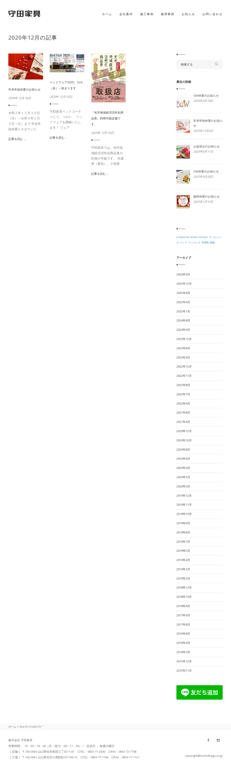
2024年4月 (183, 330)
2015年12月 (184, 661)
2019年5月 (183, 551)
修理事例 (167, 14)
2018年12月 (184, 587)
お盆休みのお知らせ (206, 146)
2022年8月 (183, 385)
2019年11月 (184, 505)
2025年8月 (183, 293)
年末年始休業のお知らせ (24, 89)
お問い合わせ (212, 14)
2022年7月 (183, 394)
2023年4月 (183, 357)
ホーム (107, 14)
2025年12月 (184, 284)
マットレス (194, 242)
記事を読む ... (17, 139)
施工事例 (147, 14)
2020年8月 (183, 449)
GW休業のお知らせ (206, 95)
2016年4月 (183, 643)
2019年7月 (183, 542)
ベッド (183, 242)
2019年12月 (184, 496)
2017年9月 (183, 615)
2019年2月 (183, 578)
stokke (194, 237)
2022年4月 (183, 403)
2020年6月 (183, 458)
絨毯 (212, 242)
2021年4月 (183, 422)
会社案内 (126, 14)
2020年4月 (183, 468)
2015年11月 (184, 670)
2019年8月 (183, 532)
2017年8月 (183, 624)
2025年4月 (183, 302)
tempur (203, 237)
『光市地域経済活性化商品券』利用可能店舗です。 (107, 118)
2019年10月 (184, 514)
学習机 (205, 242)
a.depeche (182, 237)
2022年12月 (184, 366)
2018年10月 (184, 597)
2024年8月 (183, 320)
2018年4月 (183, 606)
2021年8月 (183, 412)
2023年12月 (184, 339)
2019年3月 (183, 569)
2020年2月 (183, 486)
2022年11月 (184, 376)
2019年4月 (183, 560)
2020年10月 (184, 440)
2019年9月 (183, 523)
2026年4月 (183, 274)
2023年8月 (183, 348)
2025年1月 (183, 311)
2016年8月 (183, 633)
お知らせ (188, 14)
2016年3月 (183, 652)
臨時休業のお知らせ (206, 196)
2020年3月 (183, 477)
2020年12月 (184, 431)
